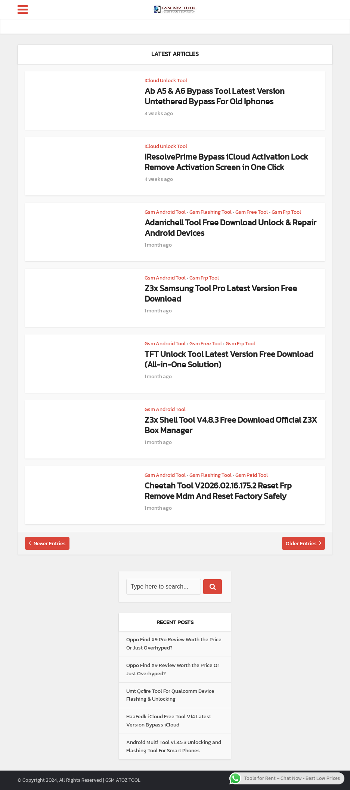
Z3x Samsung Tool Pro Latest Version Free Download (221, 293)
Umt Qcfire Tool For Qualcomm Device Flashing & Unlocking (170, 695)
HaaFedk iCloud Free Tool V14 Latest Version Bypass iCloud (168, 721)
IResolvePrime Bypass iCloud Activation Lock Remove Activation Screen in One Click (226, 162)
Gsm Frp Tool (286, 212)
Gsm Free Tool (251, 212)
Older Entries (301, 543)
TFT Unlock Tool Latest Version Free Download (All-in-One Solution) (229, 359)
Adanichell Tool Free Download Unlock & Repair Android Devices (230, 227)
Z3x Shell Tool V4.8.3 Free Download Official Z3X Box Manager (231, 425)
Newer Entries (50, 543)
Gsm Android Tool (165, 212)
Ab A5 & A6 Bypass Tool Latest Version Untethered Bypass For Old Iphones (215, 96)
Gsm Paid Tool (251, 475)
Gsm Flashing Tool (210, 212)
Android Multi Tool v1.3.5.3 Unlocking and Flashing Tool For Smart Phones (173, 746)
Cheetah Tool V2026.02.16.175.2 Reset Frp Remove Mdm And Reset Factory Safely (218, 490)
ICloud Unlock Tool (166, 80)
